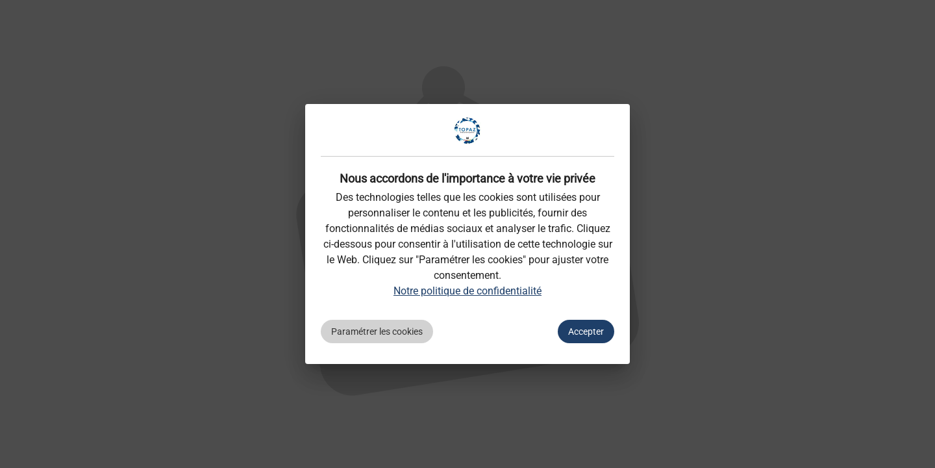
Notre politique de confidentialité (467, 291)
